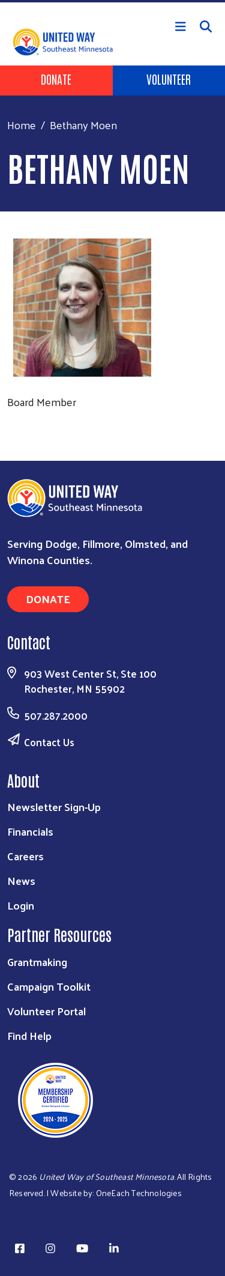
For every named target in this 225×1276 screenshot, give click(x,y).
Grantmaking (37, 961)
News (21, 880)
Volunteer (168, 79)
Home (21, 125)
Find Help (29, 1035)
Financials (30, 831)
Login (20, 905)
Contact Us (49, 742)
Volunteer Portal (46, 1010)
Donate (56, 79)
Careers (25, 855)
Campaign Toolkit (49, 986)
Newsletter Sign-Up (54, 806)
